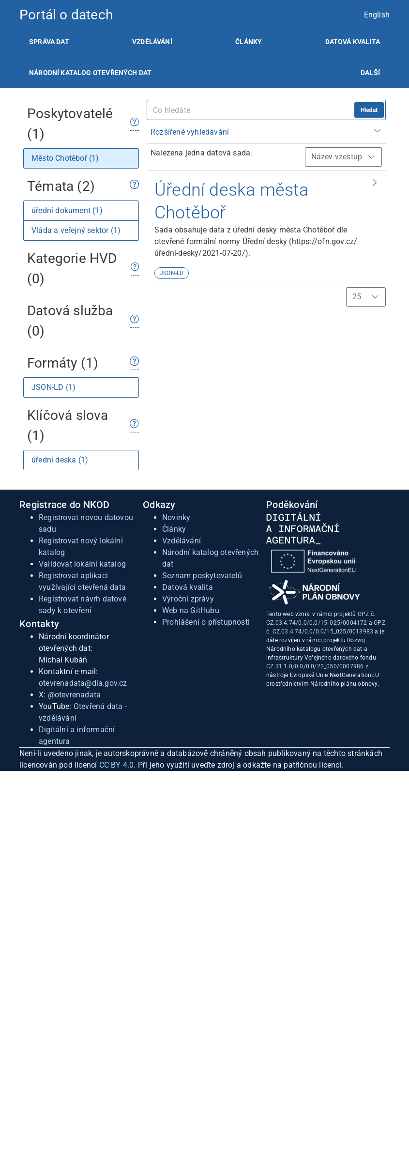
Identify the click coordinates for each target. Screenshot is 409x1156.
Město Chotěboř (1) (65, 158)
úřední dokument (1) (67, 210)
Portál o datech (66, 15)
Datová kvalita (352, 42)
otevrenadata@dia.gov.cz (83, 683)
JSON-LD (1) (53, 387)
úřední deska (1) (59, 459)
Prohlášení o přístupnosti (206, 622)
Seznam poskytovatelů (202, 575)
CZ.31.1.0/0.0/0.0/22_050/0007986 (315, 666)
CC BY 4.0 (116, 765)
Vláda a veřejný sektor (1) (76, 230)
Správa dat (49, 42)
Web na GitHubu (190, 610)
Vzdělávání (152, 42)
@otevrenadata (74, 694)
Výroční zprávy (188, 598)
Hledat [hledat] (369, 110)
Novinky (176, 517)
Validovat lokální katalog (82, 564)
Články (248, 42)
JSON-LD (171, 273)
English (377, 14)
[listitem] (49, 41)
